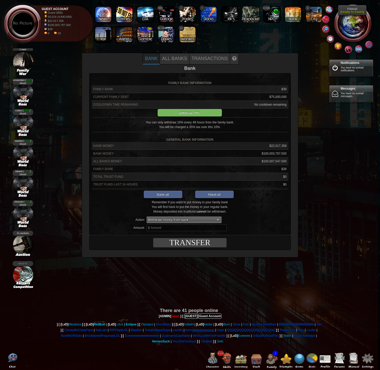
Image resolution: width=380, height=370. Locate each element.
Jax (318, 324)
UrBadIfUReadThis (266, 336)
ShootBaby (163, 324)
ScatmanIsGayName (176, 336)
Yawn (220, 330)
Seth (220, 341)
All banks (174, 58)
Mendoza (74, 324)
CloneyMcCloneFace (78, 330)
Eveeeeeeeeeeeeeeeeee (142, 336)
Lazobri (178, 330)
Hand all (214, 194)
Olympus (147, 324)
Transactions (210, 58)
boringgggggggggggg (199, 330)
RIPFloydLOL (119, 330)
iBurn (226, 324)
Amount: (139, 228)
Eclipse (131, 324)
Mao (301, 330)
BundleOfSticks (71, 336)
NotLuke (101, 330)
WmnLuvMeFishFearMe (209, 336)
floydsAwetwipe (304, 336)
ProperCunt (287, 330)
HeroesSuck (161, 341)
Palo (246, 324)
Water (287, 336)
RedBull (99, 324)
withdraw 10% (189, 113)
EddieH (189, 324)
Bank (151, 58)
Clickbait (206, 341)
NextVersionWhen (264, 324)
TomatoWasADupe (157, 330)
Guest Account (210, 316)
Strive (237, 324)
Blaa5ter (136, 330)
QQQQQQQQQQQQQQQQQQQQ (251, 330)
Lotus (119, 324)
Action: (140, 220)
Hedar (208, 324)
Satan (175, 316)
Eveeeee (244, 336)
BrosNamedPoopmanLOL (102, 336)
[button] (184, 219)
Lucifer (311, 330)
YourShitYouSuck (184, 341)
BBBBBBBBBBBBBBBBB (296, 324)
